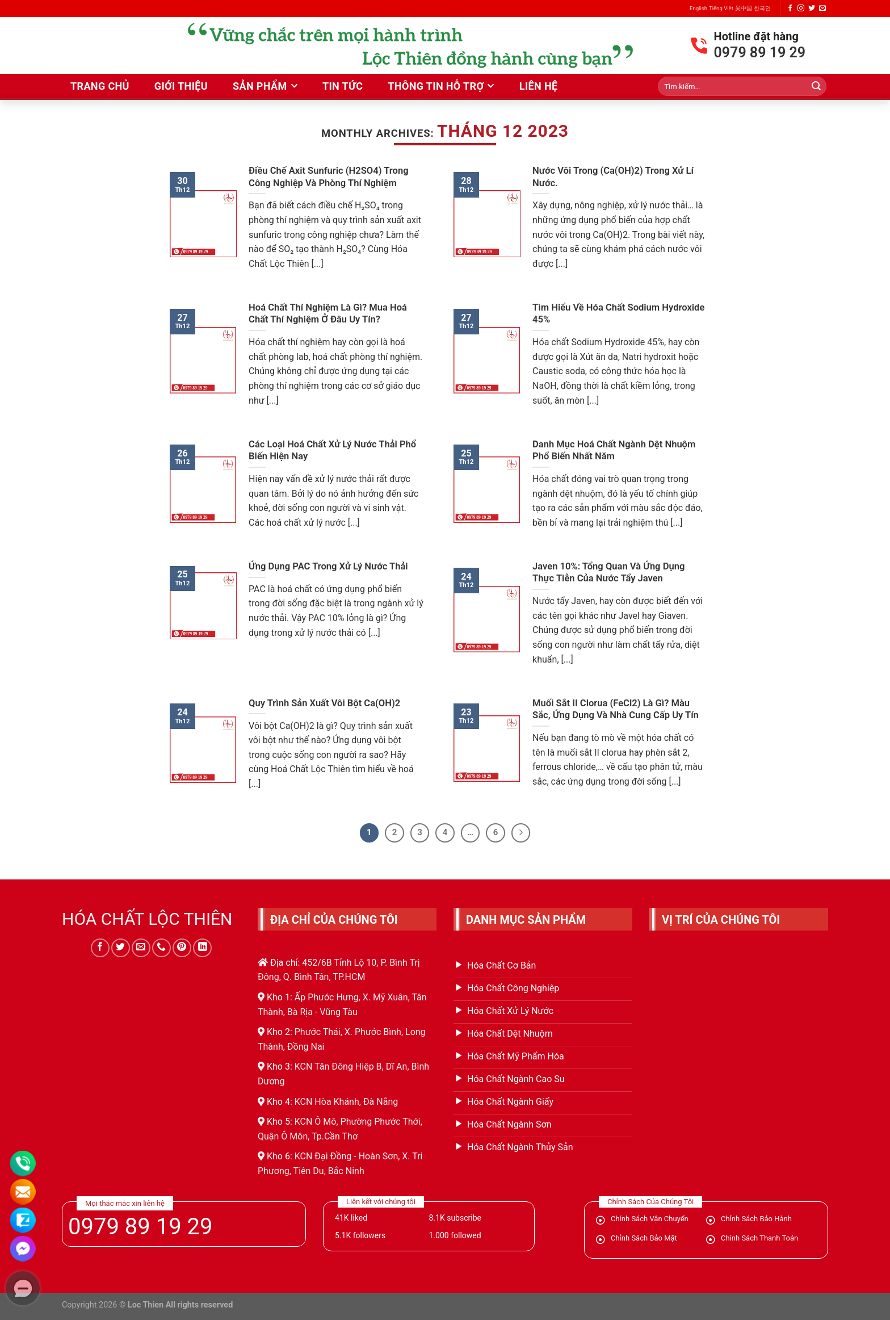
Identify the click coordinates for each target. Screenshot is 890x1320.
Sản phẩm (260, 86)
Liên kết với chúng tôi (380, 1201)
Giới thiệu (181, 86)
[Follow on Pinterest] (182, 947)
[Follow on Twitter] (811, 8)
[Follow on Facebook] (790, 8)
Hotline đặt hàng (756, 36)
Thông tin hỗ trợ (436, 86)
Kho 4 (278, 1101)
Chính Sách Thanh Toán (759, 1238)
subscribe (455, 1217)
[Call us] (161, 947)
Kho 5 (278, 1121)
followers (360, 1235)
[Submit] (816, 86)
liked (351, 1217)
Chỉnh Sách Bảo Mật (644, 1238)
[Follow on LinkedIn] (202, 947)
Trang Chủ (99, 86)
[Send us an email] (822, 8)
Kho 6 (278, 1156)
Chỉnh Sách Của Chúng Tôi (650, 1201)
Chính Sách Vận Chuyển (650, 1218)
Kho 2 (278, 1031)
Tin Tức (342, 86)
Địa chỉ (283, 962)
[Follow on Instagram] (800, 8)
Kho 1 (278, 997)
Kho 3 (278, 1066)
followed (455, 1235)
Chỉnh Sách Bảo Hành (756, 1218)
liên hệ (538, 86)
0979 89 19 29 (140, 1227)
